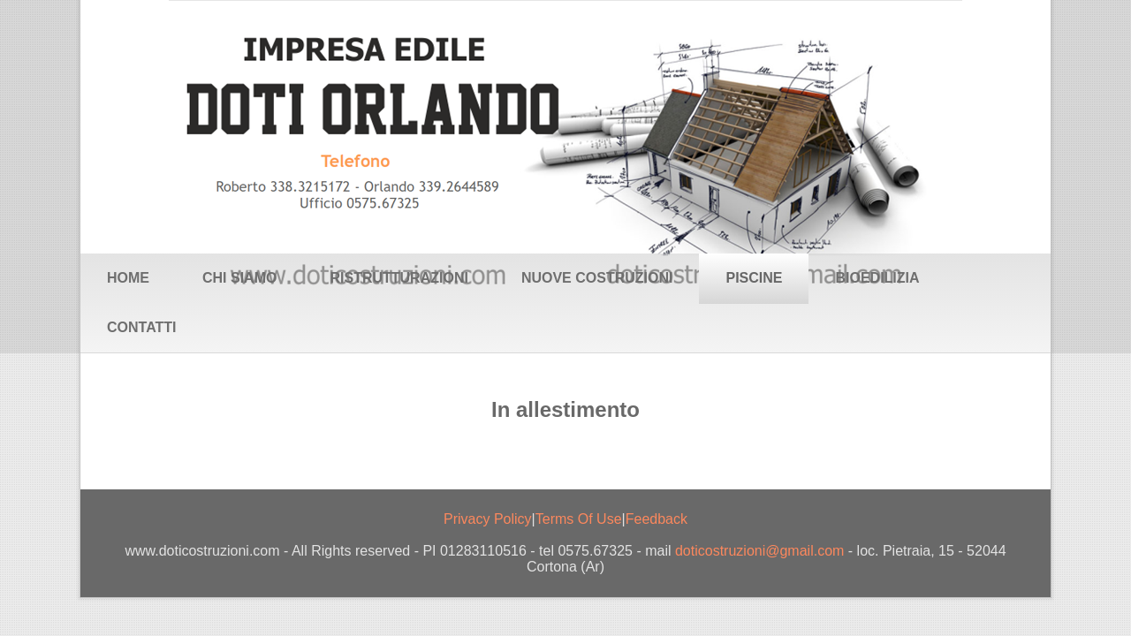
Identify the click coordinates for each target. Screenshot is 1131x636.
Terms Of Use (578, 518)
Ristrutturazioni (398, 277)
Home (128, 277)
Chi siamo (239, 277)
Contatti (142, 327)
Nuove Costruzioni (597, 277)
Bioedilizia (877, 277)
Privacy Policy (488, 518)
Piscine (753, 277)
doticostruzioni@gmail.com (759, 550)
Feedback (656, 518)
